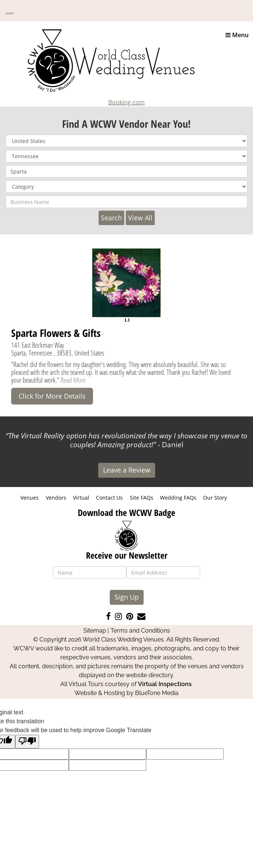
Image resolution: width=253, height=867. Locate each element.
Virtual (81, 497)
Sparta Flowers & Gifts (55, 333)
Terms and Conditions (140, 630)
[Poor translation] (27, 742)
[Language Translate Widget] (10, 13)
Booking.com (126, 102)
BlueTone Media (157, 692)
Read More (73, 380)
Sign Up (127, 596)
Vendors (56, 497)
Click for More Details (52, 396)
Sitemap (94, 630)
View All (140, 217)
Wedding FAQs (178, 497)
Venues (29, 497)
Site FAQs (141, 497)
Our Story (215, 497)
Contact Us (109, 497)
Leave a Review (126, 469)
